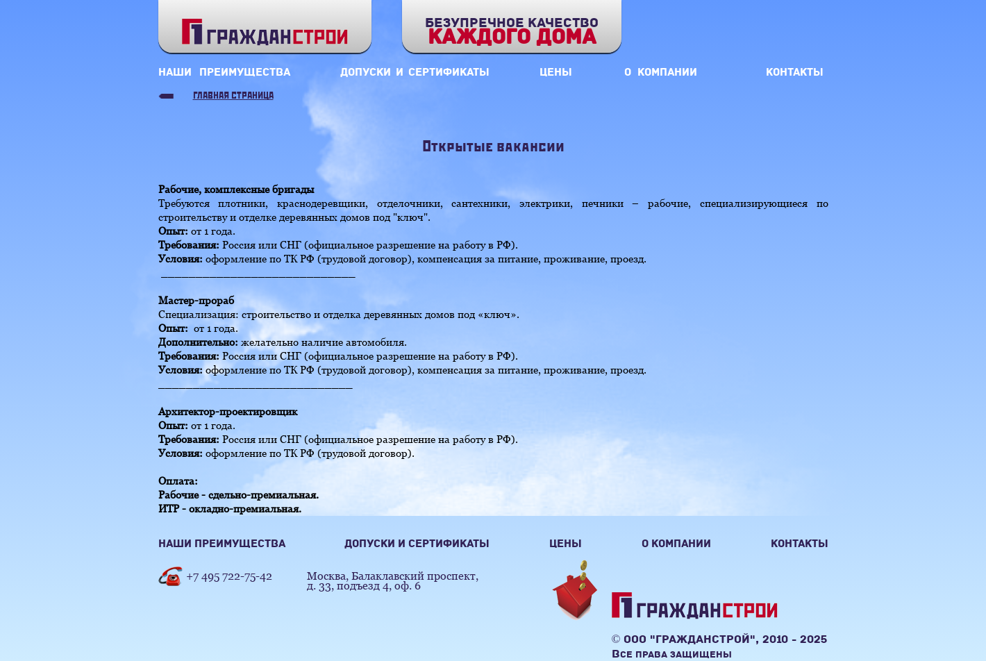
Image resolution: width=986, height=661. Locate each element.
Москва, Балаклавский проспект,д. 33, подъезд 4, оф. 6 (392, 580)
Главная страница (233, 96)
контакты (795, 72)
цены (556, 72)
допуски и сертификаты (415, 72)
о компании (660, 72)
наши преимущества (224, 72)
